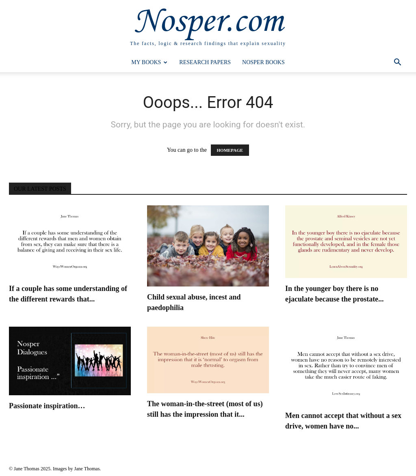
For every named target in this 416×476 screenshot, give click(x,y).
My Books (149, 62)
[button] (397, 63)
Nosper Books (263, 62)
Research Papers (205, 62)
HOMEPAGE (230, 150)
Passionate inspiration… (47, 406)
